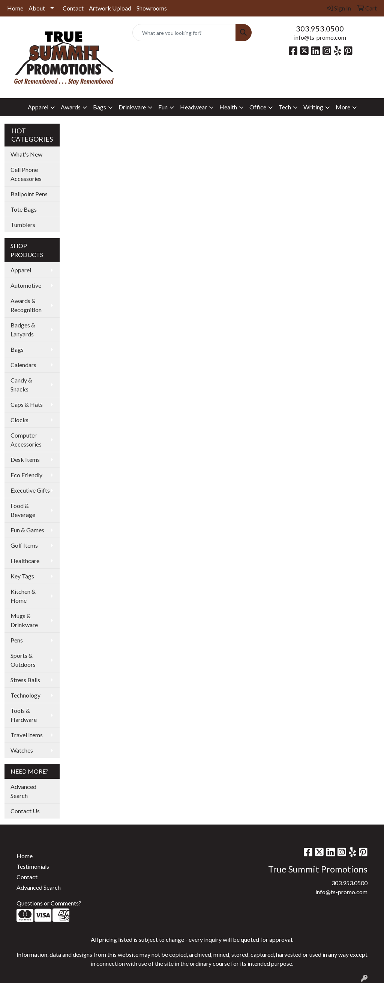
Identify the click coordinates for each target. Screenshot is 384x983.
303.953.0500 (320, 28)
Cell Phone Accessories (26, 174)
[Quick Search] (184, 32)
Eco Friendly (26, 474)
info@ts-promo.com (320, 37)
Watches (21, 750)
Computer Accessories (26, 440)
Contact (73, 8)
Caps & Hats (26, 404)
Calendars (23, 364)
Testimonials (32, 866)
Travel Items (26, 734)
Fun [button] (163, 107)
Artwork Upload (110, 8)
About (36, 8)
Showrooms (151, 8)
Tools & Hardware (23, 715)
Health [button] (228, 107)
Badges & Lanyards (22, 329)
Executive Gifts (30, 490)
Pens (16, 640)
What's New (26, 154)
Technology (25, 695)
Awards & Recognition (26, 305)
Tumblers (22, 224)
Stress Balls (25, 679)
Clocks (19, 419)
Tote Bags (23, 209)
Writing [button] (313, 107)
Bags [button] (99, 107)
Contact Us (25, 810)
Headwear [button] (193, 107)
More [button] (343, 107)
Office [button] (257, 107)
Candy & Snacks (21, 384)
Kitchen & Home (23, 596)
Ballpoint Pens (29, 193)
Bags (17, 349)
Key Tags (22, 576)
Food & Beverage (22, 510)
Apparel (20, 269)
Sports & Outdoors (23, 660)
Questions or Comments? (48, 903)
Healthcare (24, 560)
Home (15, 8)
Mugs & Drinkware (24, 620)
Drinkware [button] (132, 107)
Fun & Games (27, 529)
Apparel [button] (38, 107)
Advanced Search (23, 791)
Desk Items (25, 459)
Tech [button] (285, 107)
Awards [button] (71, 107)
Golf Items (24, 545)
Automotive (25, 285)
